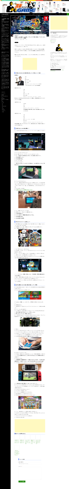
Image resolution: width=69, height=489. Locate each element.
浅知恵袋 (16, 35)
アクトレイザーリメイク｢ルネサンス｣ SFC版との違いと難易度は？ (5, 87)
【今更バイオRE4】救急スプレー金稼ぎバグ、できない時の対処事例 (5, 25)
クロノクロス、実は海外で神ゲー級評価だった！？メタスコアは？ (5, 83)
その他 (2, 101)
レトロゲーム (3, 110)
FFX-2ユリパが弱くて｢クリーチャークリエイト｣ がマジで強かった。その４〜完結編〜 (5, 39)
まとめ (2, 97)
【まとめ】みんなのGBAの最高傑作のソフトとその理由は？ (5, 36)
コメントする (25, 39)
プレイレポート (3, 93)
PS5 (2, 103)
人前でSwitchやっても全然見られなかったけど (24, 189)
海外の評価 (2, 98)
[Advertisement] (30, 64)
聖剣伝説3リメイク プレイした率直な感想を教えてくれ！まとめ (5, 45)
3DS (17, 35)
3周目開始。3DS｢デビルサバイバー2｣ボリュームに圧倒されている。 (22, 441)
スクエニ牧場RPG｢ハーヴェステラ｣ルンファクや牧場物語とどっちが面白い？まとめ (5, 59)
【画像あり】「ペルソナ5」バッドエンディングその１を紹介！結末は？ (5, 48)
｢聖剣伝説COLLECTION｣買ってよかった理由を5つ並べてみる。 (5, 22)
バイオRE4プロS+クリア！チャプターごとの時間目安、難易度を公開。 (5, 28)
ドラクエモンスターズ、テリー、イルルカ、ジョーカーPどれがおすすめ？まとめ (5, 34)
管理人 (21, 39)
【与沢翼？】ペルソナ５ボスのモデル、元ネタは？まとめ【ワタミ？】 (5, 42)
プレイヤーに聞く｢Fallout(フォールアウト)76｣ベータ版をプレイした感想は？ (27, 442)
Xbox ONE (3, 109)
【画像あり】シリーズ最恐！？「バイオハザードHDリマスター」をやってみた (32, 442)
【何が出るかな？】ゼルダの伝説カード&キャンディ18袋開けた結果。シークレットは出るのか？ (17, 452)
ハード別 (2, 102)
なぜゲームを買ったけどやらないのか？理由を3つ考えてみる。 (5, 76)
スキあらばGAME (4, 14)
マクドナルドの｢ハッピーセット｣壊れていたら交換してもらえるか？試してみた (5, 80)
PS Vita (3, 108)
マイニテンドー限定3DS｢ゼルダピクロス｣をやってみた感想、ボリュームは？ (38, 442)
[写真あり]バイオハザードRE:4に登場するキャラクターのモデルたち (5, 31)
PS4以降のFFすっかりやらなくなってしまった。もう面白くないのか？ (17, 441)
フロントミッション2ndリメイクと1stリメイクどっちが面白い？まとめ (5, 55)
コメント (20, 466)
